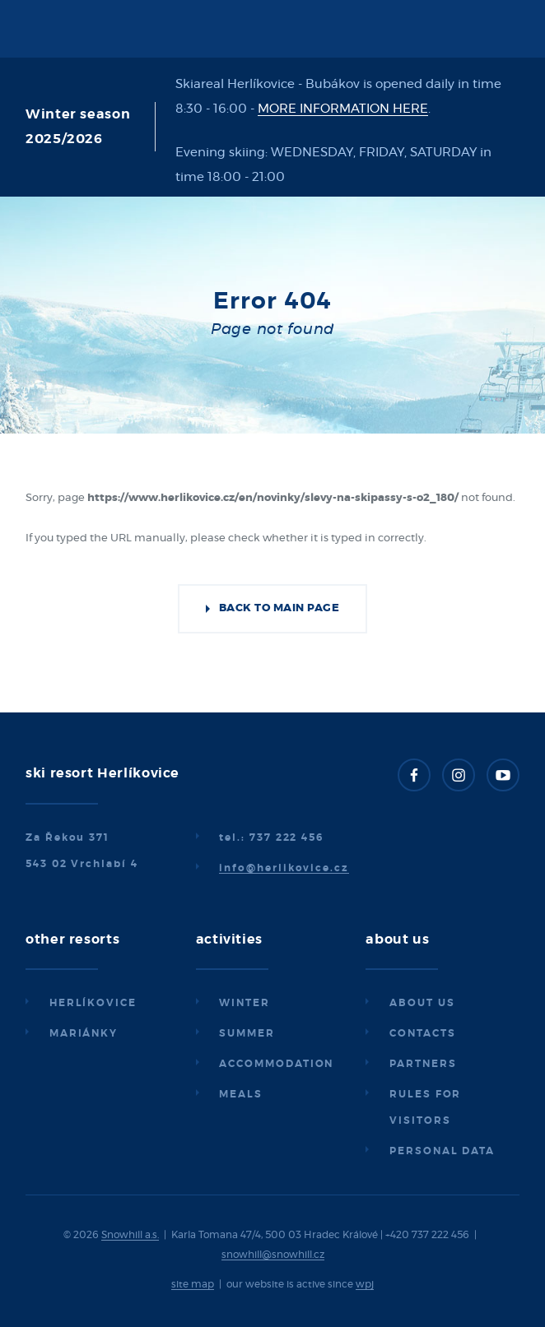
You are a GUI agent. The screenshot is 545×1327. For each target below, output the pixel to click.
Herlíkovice (93, 1003)
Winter (244, 1003)
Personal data (442, 1151)
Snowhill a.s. (130, 1235)
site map (192, 1284)
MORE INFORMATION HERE (343, 109)
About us (421, 1003)
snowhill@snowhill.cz (272, 1255)
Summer (247, 1033)
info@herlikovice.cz (283, 868)
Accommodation (276, 1064)
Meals (241, 1094)
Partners (422, 1064)
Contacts (422, 1033)
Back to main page (279, 608)
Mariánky (83, 1033)
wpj (365, 1284)
